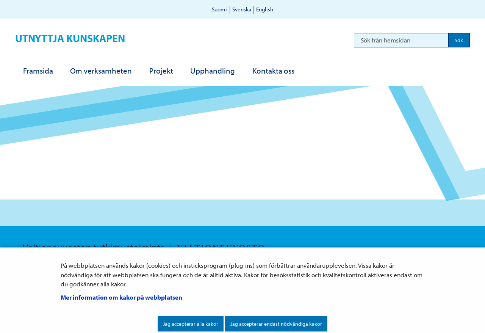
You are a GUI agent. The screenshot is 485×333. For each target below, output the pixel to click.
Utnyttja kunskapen (70, 38)
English (264, 9)
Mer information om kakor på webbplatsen (121, 297)
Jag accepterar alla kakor (190, 323)
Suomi (219, 9)
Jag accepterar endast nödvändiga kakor (276, 323)
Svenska (241, 9)
